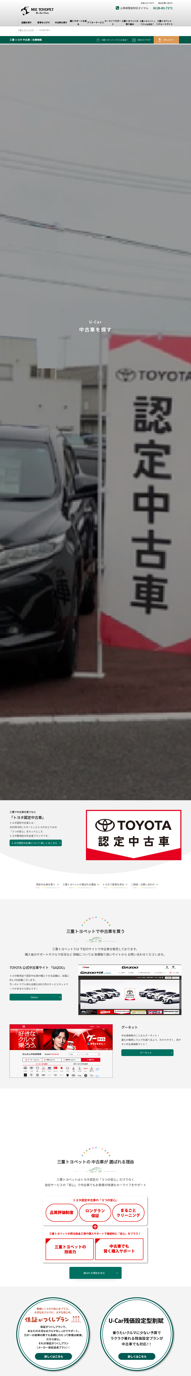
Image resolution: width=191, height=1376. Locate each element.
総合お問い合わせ (165, 3)
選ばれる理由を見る (94, 1273)
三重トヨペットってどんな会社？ (112, 40)
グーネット (146, 1052)
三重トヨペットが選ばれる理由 (79, 884)
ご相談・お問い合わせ (143, 884)
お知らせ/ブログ (147, 3)
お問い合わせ (166, 40)
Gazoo (34, 997)
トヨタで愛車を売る (113, 884)
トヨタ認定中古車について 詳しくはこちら (34, 843)
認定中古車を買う (45, 884)
